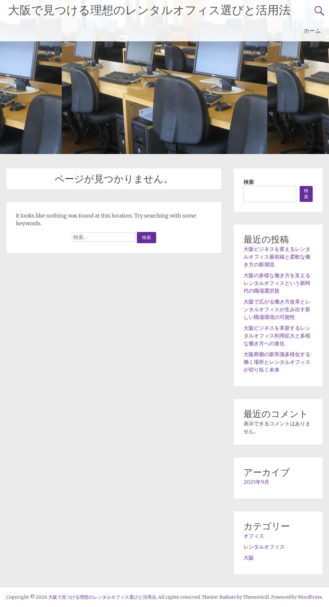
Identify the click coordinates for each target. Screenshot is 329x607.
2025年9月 (256, 482)
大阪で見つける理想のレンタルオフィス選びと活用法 (149, 10)
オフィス (254, 536)
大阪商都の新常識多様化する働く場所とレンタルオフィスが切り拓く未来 (277, 362)
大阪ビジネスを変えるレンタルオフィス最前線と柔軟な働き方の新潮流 (277, 257)
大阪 (249, 557)
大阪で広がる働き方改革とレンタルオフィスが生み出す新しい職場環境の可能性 (277, 309)
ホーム (312, 30)
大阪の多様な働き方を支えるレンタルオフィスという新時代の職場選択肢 (277, 283)
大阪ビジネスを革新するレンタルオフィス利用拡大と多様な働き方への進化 (277, 335)
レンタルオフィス (264, 546)
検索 (249, 182)
